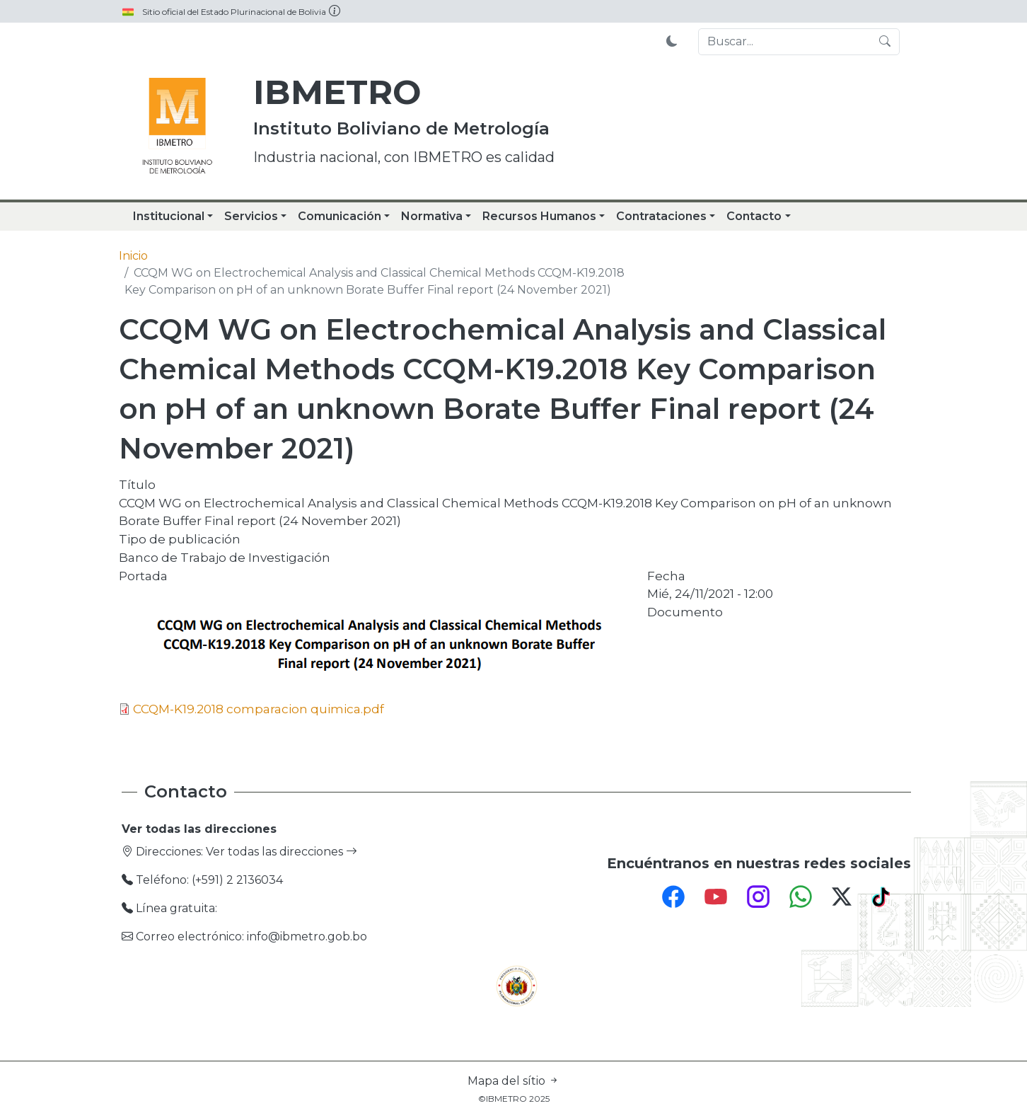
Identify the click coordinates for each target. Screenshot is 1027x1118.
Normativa (432, 216)
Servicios (251, 216)
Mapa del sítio (513, 1081)
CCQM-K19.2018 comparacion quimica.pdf (258, 708)
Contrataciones (661, 216)
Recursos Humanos (539, 216)
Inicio (133, 256)
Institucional (168, 216)
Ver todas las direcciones (281, 851)
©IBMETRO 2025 (514, 1098)
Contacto (754, 216)
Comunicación (339, 216)
